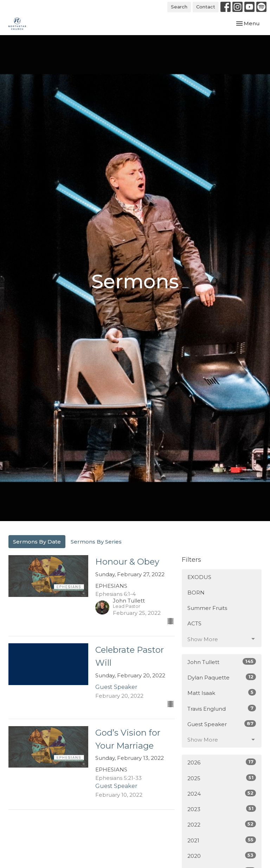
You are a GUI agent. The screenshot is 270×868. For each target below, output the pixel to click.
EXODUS (199, 577)
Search (179, 6)
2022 (221, 824)
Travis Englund (221, 708)
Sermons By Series (96, 541)
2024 (221, 793)
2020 (221, 855)
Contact (205, 6)
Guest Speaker (221, 724)
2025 (221, 778)
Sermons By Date (37, 541)
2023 (221, 809)
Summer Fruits (207, 608)
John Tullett (221, 661)
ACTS (194, 623)
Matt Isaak (221, 692)
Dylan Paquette (221, 677)
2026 (221, 762)
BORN (196, 592)
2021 (221, 840)
